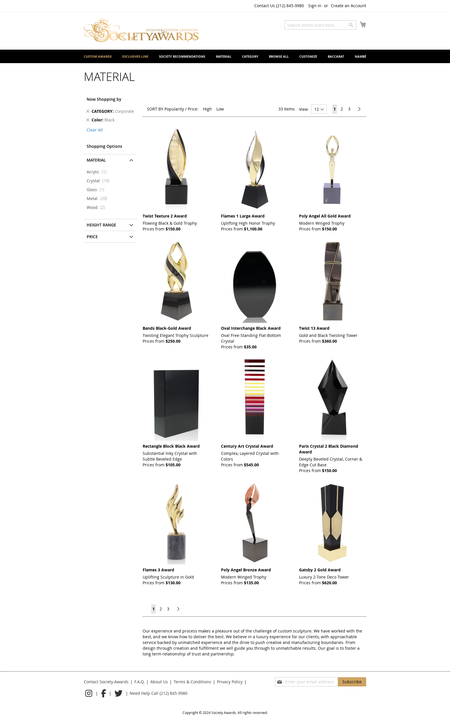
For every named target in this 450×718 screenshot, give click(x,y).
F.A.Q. (139, 681)
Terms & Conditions (192, 681)
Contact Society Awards (106, 681)
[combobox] (320, 25)
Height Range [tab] (101, 225)
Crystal (100, 180)
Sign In (314, 5)
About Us (159, 681)
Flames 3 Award (158, 570)
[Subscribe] (352, 681)
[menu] (225, 56)
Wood (97, 207)
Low (220, 109)
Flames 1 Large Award (243, 216)
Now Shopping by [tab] (104, 99)
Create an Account (348, 5)
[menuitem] (97, 56)
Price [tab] (92, 236)
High (207, 109)
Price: (193, 109)
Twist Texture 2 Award (165, 216)
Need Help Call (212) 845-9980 (158, 693)
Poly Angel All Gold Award (325, 216)
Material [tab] (96, 160)
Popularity (174, 109)
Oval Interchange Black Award (251, 328)
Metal (98, 198)
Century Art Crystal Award (247, 446)
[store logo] (141, 30)
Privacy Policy (230, 681)
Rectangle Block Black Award (171, 446)
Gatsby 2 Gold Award (320, 570)
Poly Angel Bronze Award (246, 570)
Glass (97, 189)
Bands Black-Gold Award (167, 328)
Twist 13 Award (314, 328)
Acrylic (98, 171)
